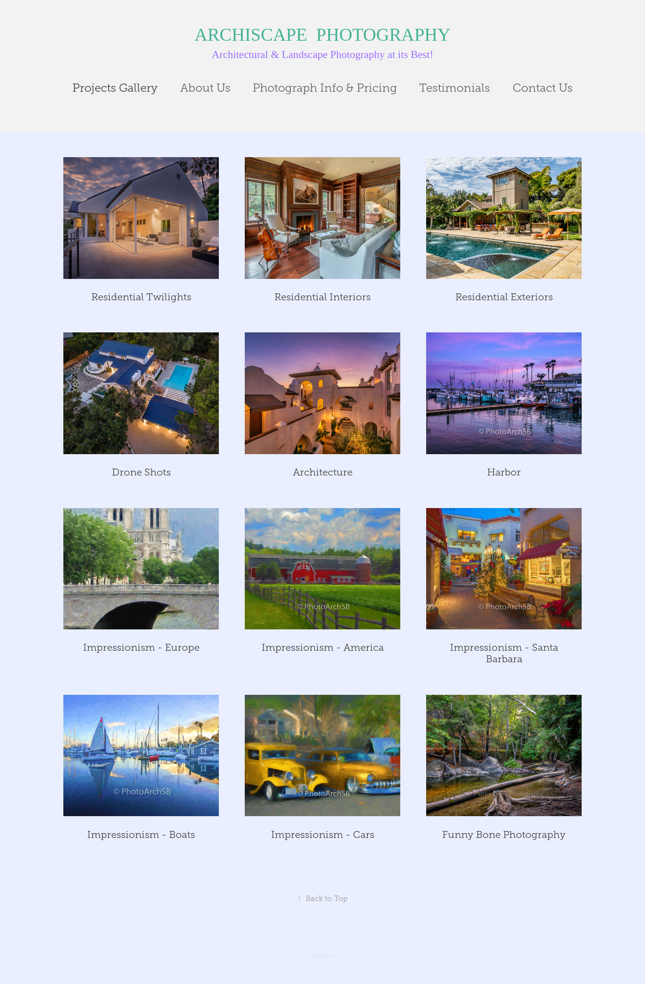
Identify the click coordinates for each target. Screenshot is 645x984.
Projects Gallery (115, 87)
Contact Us (543, 87)
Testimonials (454, 87)
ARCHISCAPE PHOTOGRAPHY (323, 35)
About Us (205, 87)
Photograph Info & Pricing (325, 87)
